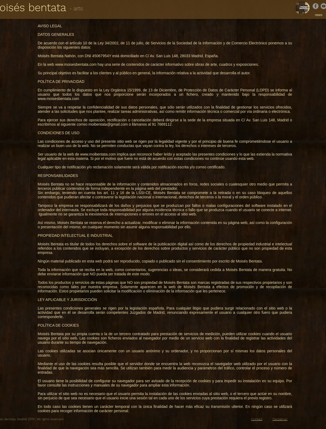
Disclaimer (280, 419)
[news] (319, 15)
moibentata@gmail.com (108, 124)
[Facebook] (316, 6)
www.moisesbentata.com (75, 64)
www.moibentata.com (98, 154)
